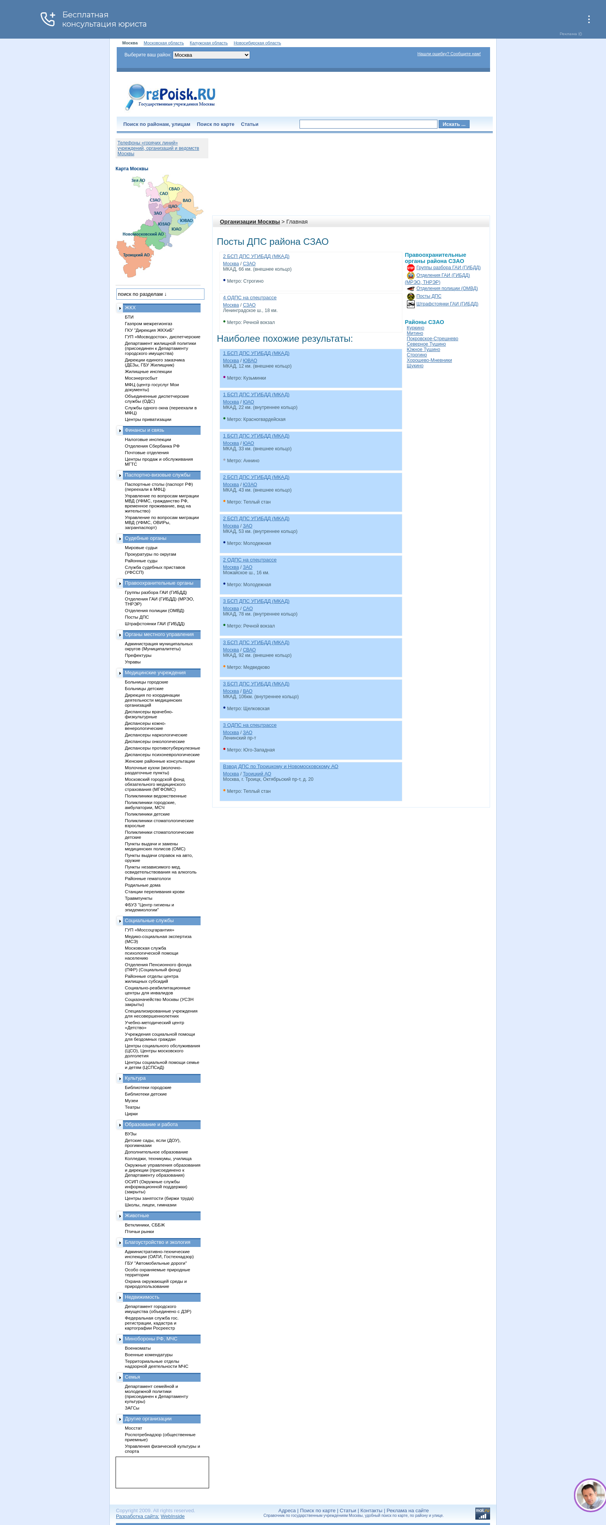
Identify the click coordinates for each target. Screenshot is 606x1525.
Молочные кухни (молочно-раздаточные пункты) (153, 770)
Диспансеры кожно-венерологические (145, 726)
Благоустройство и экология (158, 1242)
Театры (132, 1106)
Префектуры (138, 655)
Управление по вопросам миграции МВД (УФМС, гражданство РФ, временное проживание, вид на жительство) (162, 503)
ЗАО (247, 526)
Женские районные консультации (160, 760)
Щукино (415, 365)
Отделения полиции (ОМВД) (447, 288)
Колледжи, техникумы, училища (158, 1158)
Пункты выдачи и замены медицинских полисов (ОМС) (155, 846)
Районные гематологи (147, 878)
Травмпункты (138, 898)
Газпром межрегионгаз (148, 323)
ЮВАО (250, 360)
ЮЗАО (250, 484)
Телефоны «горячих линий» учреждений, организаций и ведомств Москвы (158, 148)
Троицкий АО (257, 774)
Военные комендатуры (149, 1354)
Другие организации (148, 1419)
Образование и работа (151, 1124)
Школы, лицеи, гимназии (150, 1204)
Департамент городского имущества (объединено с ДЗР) (158, 1309)
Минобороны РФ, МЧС (151, 1339)
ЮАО (248, 402)
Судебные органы (146, 538)
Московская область (164, 43)
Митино (415, 333)
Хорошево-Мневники (429, 360)
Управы (133, 661)
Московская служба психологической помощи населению (151, 952)
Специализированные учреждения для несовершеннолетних (161, 1013)
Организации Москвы (250, 222)
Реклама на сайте (407, 1510)
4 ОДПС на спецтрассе (250, 297)
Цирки (131, 1113)
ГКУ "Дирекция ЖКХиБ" (149, 329)
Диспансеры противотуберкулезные (162, 747)
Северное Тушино (426, 344)
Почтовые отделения (147, 452)
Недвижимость (142, 1297)
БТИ (129, 316)
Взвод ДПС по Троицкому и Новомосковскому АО (280, 766)
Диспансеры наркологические (156, 734)
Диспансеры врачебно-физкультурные (149, 714)
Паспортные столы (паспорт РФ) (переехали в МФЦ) (159, 487)
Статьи (250, 124)
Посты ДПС (429, 296)
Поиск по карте (215, 124)
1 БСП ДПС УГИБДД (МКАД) (256, 353)
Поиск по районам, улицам (156, 124)
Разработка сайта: (137, 1516)
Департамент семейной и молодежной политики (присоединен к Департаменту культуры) (156, 1394)
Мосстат (133, 1427)
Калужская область (209, 43)
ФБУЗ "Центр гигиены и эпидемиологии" (149, 907)
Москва (231, 263)
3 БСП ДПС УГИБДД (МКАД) (256, 601)
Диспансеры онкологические (155, 741)
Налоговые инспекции (148, 439)
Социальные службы (149, 920)
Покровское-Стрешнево (432, 338)
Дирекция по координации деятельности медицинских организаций (153, 699)
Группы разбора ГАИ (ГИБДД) (449, 267)
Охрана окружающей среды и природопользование (156, 1284)
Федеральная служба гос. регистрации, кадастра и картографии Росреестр (152, 1322)
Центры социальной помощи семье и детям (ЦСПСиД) (162, 1065)
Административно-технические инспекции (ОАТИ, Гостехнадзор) (159, 1254)
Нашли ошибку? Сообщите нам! (449, 53)
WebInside (173, 1516)
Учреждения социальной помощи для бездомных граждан (160, 1036)
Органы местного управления (159, 634)
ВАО (247, 691)
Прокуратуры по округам (150, 553)
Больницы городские (146, 681)
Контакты (372, 1510)
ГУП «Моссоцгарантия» (149, 929)
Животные (137, 1215)
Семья (132, 1377)
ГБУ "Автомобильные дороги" (156, 1262)
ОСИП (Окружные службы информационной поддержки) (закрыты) (156, 1186)
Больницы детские (144, 688)
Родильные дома (142, 884)
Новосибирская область (257, 43)
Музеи (131, 1100)
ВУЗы (130, 1133)
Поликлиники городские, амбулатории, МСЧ (150, 805)
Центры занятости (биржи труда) (159, 1198)
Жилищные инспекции (148, 371)
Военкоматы (138, 1347)
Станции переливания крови (154, 891)
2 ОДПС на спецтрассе (250, 560)
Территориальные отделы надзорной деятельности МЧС (156, 1364)
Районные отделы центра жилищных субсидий (151, 979)
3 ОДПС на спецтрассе (250, 725)
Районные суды (141, 560)
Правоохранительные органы (159, 583)
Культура (135, 1078)
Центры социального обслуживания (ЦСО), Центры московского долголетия (162, 1050)
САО (248, 608)
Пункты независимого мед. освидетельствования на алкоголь (161, 869)
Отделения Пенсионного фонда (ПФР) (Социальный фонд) (158, 967)
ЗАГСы (132, 1407)
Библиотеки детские (146, 1093)
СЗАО (249, 263)
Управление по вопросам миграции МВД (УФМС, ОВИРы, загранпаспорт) (162, 522)
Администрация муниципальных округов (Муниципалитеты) (159, 646)
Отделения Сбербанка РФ (152, 445)
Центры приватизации (148, 419)
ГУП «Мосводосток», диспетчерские (163, 336)
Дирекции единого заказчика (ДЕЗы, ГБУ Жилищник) (155, 362)
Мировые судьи (141, 547)
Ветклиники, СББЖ (145, 1224)
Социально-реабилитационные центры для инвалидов (158, 990)
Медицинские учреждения (155, 672)
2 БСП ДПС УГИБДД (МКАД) (256, 256)
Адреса (287, 1510)
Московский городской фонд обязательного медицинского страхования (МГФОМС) (155, 784)
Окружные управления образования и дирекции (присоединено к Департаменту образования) (163, 1169)
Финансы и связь (144, 430)
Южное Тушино (423, 349)
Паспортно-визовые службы (158, 475)
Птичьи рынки (139, 1231)
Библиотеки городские (148, 1087)
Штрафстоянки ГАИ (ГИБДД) (447, 304)
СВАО (249, 650)
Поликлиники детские (147, 813)
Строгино (417, 355)
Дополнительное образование (156, 1151)
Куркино (415, 328)
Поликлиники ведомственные (156, 795)
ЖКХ (130, 307)
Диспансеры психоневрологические (162, 754)
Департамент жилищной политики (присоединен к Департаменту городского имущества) (160, 348)
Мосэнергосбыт (141, 377)
